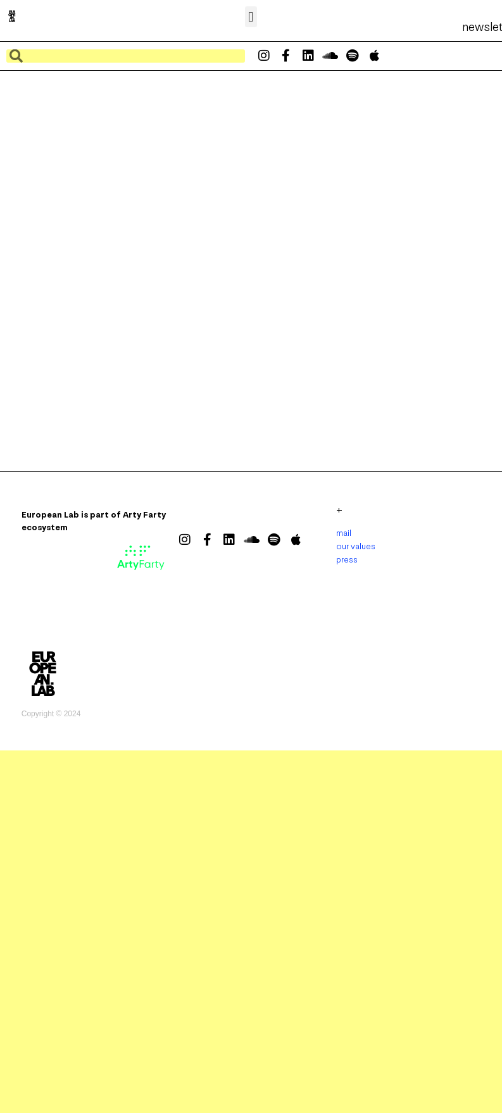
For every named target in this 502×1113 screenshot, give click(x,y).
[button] (251, 16)
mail (343, 533)
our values (355, 546)
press (347, 559)
